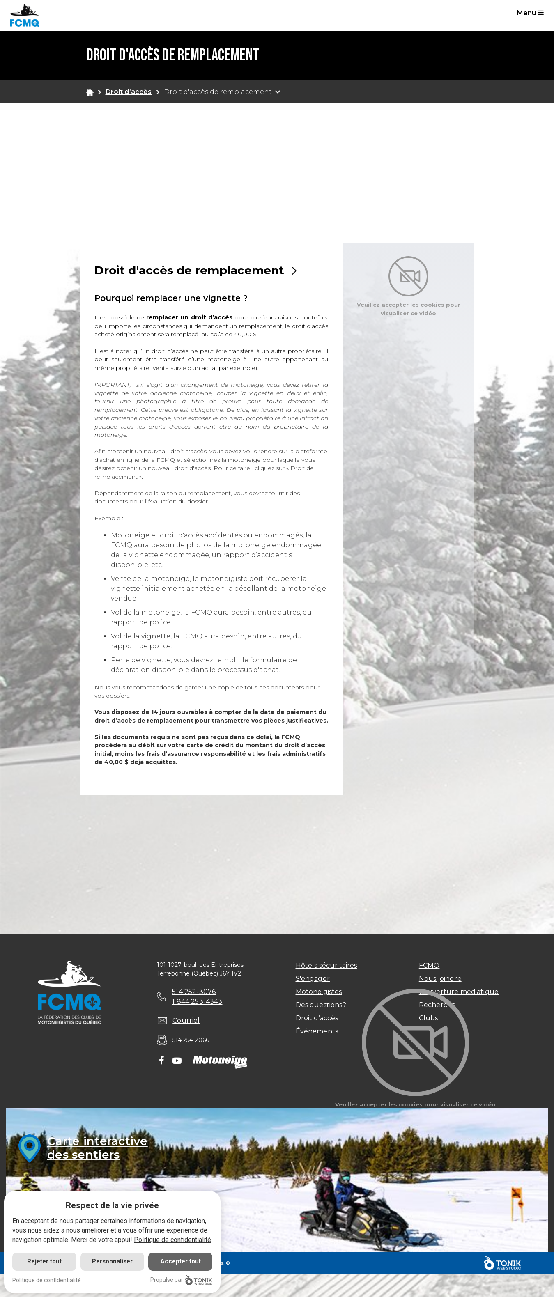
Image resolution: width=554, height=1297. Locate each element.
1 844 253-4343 (197, 1001)
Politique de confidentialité (172, 1240)
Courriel (186, 1020)
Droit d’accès (129, 92)
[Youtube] (177, 1061)
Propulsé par (181, 1280)
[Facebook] (161, 1061)
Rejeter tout (44, 1261)
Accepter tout (180, 1261)
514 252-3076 (194, 992)
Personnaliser (112, 1261)
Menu (530, 13)
